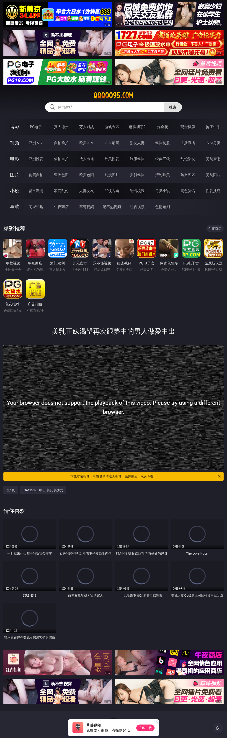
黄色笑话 (188, 190)
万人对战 (86, 126)
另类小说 (162, 190)
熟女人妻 (137, 142)
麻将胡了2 (137, 126)
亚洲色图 (61, 174)
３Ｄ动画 (112, 142)
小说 (14, 191)
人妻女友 (86, 190)
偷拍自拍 (61, 158)
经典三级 (162, 158)
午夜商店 (61, 206)
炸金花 (162, 126)
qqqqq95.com (113, 95)
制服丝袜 (137, 158)
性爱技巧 (213, 190)
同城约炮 (36, 206)
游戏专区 (112, 126)
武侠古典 (112, 190)
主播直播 (188, 142)
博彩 (14, 127)
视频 (14, 143)
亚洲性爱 (36, 158)
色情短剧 (162, 206)
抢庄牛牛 (213, 126)
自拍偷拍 (61, 142)
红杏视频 (137, 206)
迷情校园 (137, 190)
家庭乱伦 (61, 190)
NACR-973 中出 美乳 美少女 (43, 490)
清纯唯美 (162, 174)
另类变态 (213, 158)
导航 (14, 207)
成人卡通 (86, 158)
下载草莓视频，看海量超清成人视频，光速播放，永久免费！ (145, 476)
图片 (14, 175)
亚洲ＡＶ (36, 142)
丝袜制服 (162, 142)
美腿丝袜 (137, 174)
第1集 (11, 490)
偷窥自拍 (36, 174)
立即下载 (145, 728)
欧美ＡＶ (86, 142)
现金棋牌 (188, 126)
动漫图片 (112, 174)
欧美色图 (86, 174)
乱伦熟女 (188, 158)
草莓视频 (86, 206)
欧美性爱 (112, 158)
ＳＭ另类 (213, 142)
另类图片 (213, 174)
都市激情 (36, 190)
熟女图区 (188, 174)
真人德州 (61, 126)
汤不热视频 (112, 206)
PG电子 (36, 126)
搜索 (172, 107)
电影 (14, 159)
